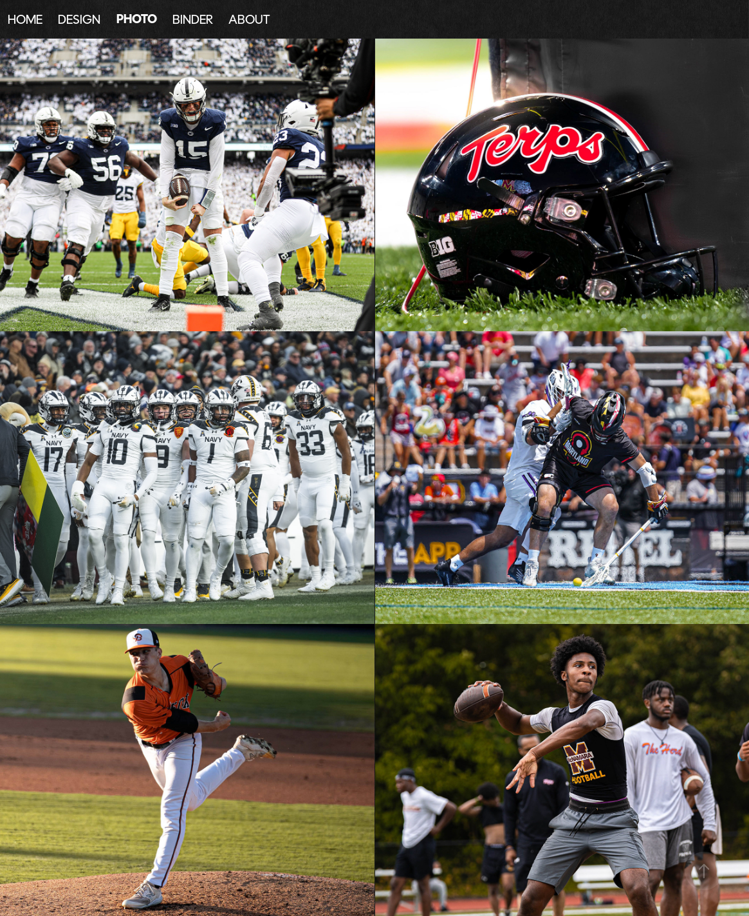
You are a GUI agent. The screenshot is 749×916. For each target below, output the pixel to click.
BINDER (192, 19)
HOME (25, 19)
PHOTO (136, 19)
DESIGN (79, 19)
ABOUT (249, 19)
